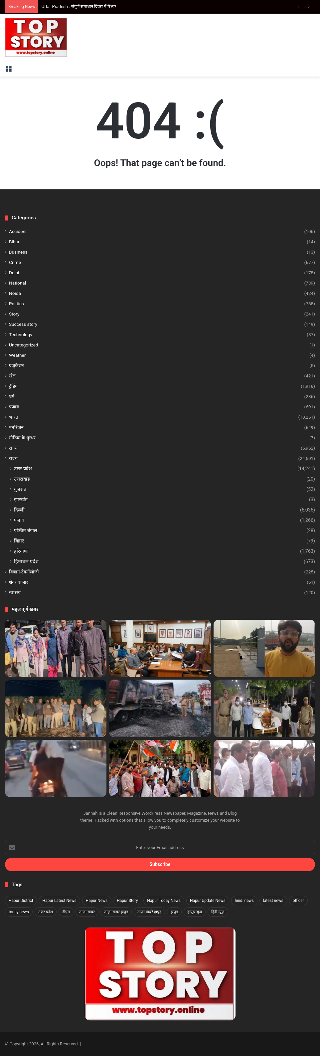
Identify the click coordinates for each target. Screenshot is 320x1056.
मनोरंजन (16, 427)
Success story (23, 324)
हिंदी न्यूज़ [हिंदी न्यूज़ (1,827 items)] (218, 912)
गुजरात (20, 489)
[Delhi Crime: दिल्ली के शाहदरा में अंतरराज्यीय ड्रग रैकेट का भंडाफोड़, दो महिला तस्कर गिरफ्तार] (55, 648)
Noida (15, 293)
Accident (18, 231)
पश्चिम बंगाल (25, 530)
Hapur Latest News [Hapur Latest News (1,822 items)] (60, 900)
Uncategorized (23, 344)
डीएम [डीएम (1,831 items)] (66, 912)
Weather (17, 355)
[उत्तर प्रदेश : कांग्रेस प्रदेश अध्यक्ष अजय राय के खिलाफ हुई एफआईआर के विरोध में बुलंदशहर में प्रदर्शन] (160, 768)
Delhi (14, 272)
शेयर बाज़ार (18, 582)
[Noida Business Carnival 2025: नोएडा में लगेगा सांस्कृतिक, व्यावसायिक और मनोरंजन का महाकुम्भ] (264, 648)
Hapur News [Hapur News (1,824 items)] (97, 900)
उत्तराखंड (22, 479)
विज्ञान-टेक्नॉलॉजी (24, 571)
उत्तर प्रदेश (23, 468)
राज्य (13, 448)
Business (18, 252)
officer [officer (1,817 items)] (298, 900)
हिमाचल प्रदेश (26, 561)
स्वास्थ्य (15, 592)
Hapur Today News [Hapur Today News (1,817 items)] (164, 900)
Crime (15, 262)
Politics (16, 303)
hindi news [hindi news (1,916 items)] (244, 900)
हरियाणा (21, 551)
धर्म (11, 396)
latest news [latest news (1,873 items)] (273, 900)
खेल (12, 375)
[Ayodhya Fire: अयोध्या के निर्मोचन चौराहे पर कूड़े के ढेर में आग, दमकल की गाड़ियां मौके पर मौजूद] (160, 708)
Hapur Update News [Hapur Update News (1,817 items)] (208, 900)
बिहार (19, 540)
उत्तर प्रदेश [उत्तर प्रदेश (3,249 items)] (45, 912)
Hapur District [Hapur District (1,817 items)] (21, 900)
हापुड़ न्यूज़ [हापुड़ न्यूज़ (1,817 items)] (194, 912)
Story (14, 314)
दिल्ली (19, 510)
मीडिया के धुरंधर (22, 437)
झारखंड (21, 499)
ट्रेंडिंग (13, 386)
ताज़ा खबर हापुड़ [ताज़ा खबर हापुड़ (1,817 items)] (116, 912)
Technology (20, 334)
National (17, 283)
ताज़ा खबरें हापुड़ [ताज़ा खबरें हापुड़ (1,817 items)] (149, 912)
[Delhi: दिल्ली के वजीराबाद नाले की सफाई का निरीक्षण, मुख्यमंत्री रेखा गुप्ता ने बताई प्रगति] (264, 768)
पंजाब (14, 406)
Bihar (14, 241)
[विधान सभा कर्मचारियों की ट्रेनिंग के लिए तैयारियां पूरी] (160, 648)
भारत (13, 417)
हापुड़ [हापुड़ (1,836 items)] (174, 912)
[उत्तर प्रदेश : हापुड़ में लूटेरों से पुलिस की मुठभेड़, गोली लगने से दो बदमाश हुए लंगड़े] (55, 708)
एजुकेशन (16, 365)
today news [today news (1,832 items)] (19, 912)
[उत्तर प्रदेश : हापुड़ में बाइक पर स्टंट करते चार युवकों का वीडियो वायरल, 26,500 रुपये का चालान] (55, 768)
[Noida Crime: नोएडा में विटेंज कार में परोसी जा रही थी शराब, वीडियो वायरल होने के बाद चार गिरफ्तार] (264, 708)
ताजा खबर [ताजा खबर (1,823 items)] (87, 912)
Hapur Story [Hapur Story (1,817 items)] (127, 900)
